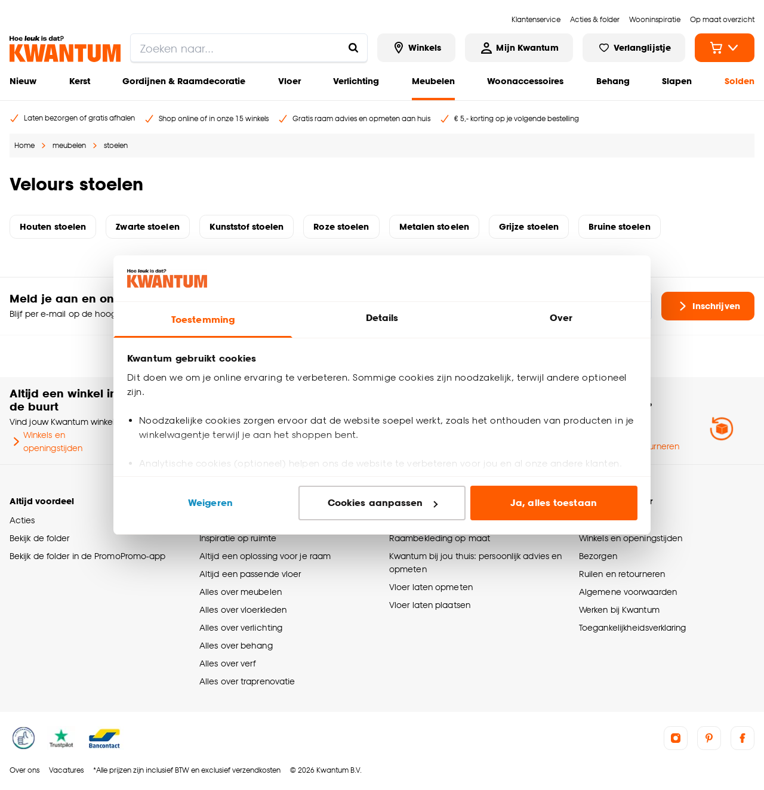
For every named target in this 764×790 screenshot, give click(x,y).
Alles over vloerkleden (242, 609)
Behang (613, 81)
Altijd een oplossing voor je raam (265, 556)
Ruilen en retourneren (622, 574)
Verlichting (356, 81)
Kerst (79, 81)
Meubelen (433, 81)
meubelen (69, 145)
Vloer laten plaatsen (429, 605)
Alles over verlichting (240, 627)
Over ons (24, 770)
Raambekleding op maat (439, 538)
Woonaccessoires (525, 81)
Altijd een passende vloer (250, 574)
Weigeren (210, 502)
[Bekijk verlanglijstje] (634, 47)
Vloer (289, 81)
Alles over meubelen (240, 592)
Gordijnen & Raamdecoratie (183, 81)
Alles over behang (236, 645)
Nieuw (23, 81)
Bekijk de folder (40, 538)
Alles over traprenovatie (247, 681)
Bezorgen (598, 556)
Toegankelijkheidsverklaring (632, 627)
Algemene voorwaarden (628, 592)
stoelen (116, 145)
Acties (22, 520)
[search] (249, 47)
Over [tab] (561, 317)
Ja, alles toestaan (553, 502)
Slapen (677, 81)
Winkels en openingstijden (46, 441)
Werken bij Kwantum (619, 609)
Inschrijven (708, 306)
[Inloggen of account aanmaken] (518, 47)
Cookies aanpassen (383, 502)
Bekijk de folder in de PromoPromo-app (88, 556)
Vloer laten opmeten (431, 587)
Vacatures (66, 770)
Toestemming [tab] (203, 319)
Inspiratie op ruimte (237, 538)
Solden (739, 81)
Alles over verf (227, 663)
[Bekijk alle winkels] (416, 47)
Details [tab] (382, 317)
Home (24, 145)
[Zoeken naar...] (353, 48)
